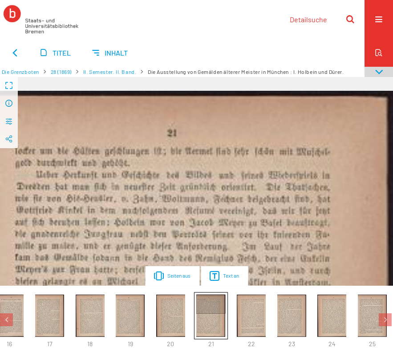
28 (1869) (61, 72)
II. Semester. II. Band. (110, 72)
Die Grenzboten (20, 72)
